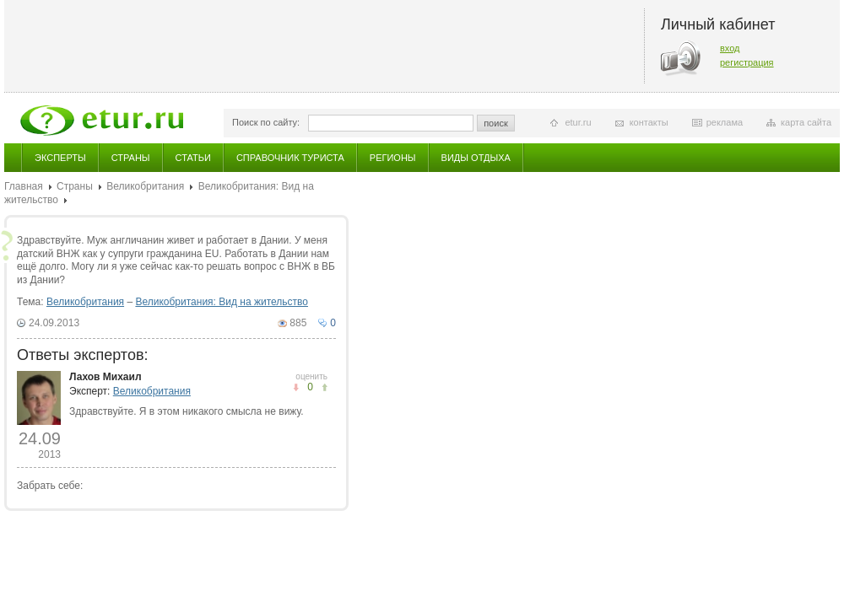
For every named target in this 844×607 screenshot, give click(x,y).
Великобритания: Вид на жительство (221, 302)
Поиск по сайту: (266, 122)
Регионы (393, 158)
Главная (23, 186)
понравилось (296, 387)
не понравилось (324, 387)
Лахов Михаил (105, 377)
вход (730, 48)
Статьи (193, 158)
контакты (649, 122)
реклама (724, 122)
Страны (130, 158)
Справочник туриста (290, 158)
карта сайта (806, 122)
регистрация (747, 62)
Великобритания (145, 186)
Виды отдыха (476, 158)
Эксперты (60, 158)
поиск (496, 123)
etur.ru (578, 122)
